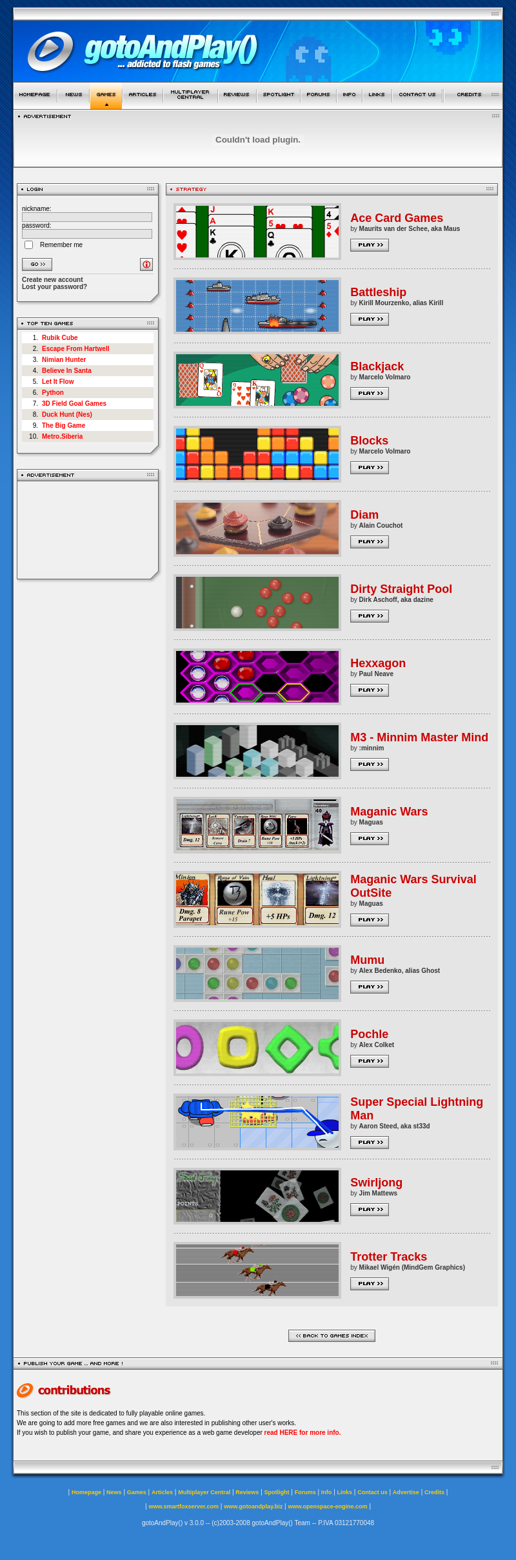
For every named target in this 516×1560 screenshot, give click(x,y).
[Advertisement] (88, 530)
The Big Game (63, 425)
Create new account (52, 279)
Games (136, 1492)
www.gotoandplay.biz (253, 1506)
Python (53, 392)
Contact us (372, 1492)
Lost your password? (54, 286)
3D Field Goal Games (74, 403)
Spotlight (277, 1492)
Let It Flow (58, 381)
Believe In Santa (67, 370)
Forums (305, 1492)
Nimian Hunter (64, 359)
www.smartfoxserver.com (183, 1506)
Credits (434, 1492)
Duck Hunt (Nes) (67, 414)
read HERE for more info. (302, 1432)
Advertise (406, 1492)
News (114, 1492)
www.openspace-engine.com (327, 1506)
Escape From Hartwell (75, 348)
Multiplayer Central (204, 1492)
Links (345, 1492)
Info (326, 1492)
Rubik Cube (60, 337)
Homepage (86, 1492)
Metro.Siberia (62, 436)
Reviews (247, 1492)
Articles (162, 1492)
